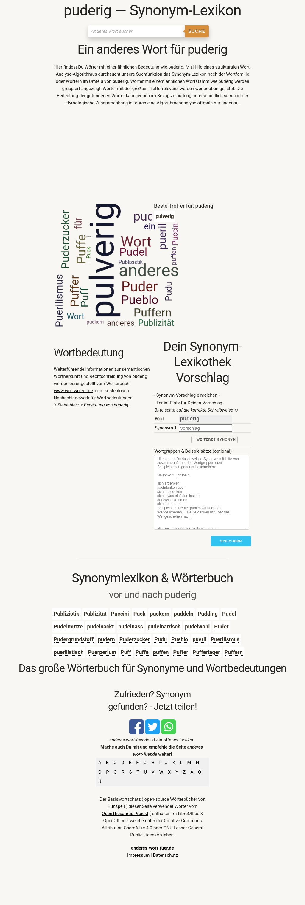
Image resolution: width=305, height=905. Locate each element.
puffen (161, 652)
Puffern (234, 652)
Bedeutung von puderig (106, 405)
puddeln (183, 614)
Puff (126, 652)
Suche (197, 31)
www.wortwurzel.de (73, 390)
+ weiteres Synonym (214, 439)
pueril (199, 639)
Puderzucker (134, 639)
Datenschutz (165, 855)
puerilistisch (69, 652)
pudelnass (130, 626)
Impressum (138, 855)
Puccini (120, 614)
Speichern (231, 541)
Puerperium (102, 652)
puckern (159, 614)
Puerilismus (225, 639)
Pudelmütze (68, 626)
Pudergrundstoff (74, 639)
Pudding (208, 614)
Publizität (95, 614)
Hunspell (116, 806)
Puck (139, 614)
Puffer (180, 652)
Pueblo (179, 639)
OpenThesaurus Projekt (125, 813)
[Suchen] (136, 31)
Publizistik (66, 614)
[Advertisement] (152, 155)
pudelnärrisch (163, 626)
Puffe (142, 652)
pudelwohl (197, 626)
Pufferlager (206, 652)
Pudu (160, 639)
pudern (106, 639)
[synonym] (205, 428)
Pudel (229, 614)
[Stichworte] (201, 492)
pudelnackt (100, 626)
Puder (221, 626)
